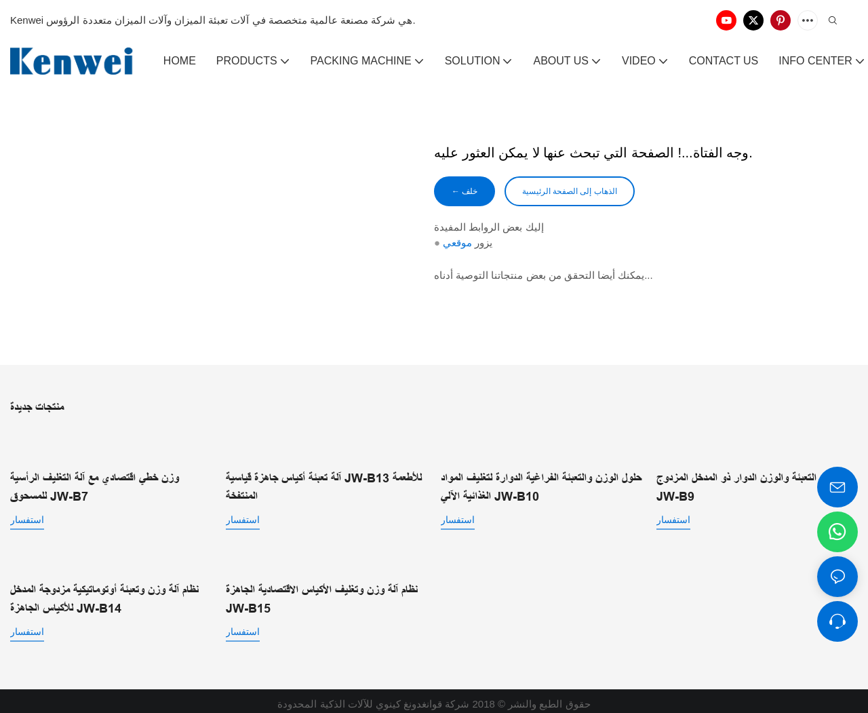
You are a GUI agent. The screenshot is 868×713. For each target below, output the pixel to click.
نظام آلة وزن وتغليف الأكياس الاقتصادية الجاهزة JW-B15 (322, 594)
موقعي (457, 245)
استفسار (27, 518)
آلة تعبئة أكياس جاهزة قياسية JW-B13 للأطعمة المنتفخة (324, 474)
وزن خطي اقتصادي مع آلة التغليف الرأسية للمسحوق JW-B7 (94, 486)
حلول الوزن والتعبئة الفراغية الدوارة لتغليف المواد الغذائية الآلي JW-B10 (541, 486)
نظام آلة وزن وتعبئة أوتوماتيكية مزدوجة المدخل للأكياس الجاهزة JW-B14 (104, 594)
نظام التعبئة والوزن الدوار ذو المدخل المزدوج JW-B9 (746, 474)
